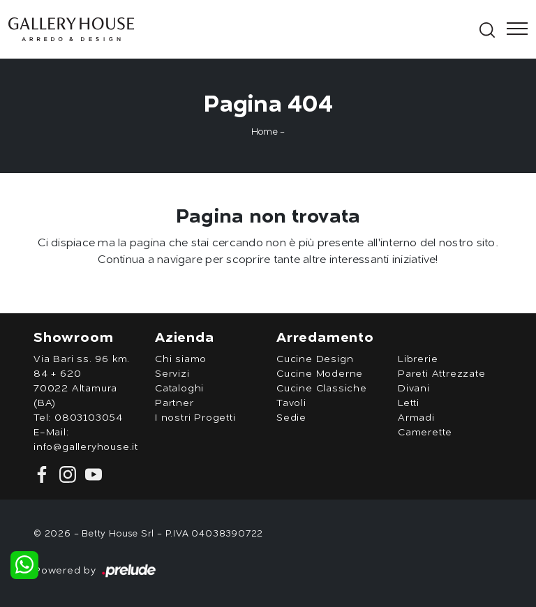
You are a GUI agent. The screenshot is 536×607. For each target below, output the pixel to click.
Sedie (291, 418)
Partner (174, 403)
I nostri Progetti (195, 418)
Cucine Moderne (319, 374)
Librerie (418, 359)
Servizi (172, 374)
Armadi (416, 418)
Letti (408, 403)
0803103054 (88, 418)
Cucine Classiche (321, 389)
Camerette (425, 432)
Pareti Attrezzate (442, 374)
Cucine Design (314, 359)
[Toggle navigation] (513, 29)
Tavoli (291, 403)
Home (264, 132)
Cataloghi (179, 389)
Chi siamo (181, 359)
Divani (414, 389)
